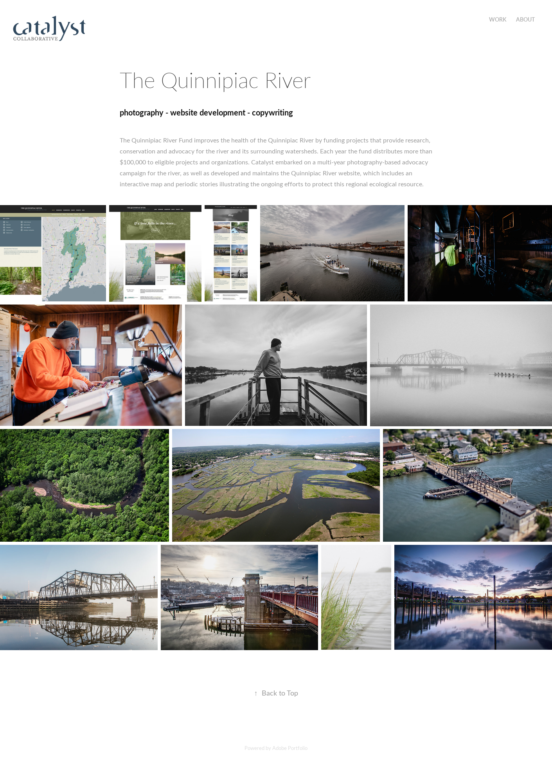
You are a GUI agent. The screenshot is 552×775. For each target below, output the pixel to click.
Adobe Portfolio (289, 747)
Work (497, 19)
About (525, 19)
